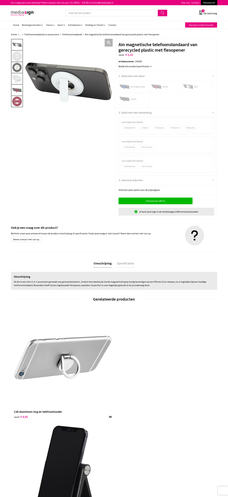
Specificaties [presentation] (125, 264)
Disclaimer (174, 431)
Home (14, 34)
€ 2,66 (72, 365)
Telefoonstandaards (72, 34)
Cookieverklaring (177, 423)
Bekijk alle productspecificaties (135, 66)
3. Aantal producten (131, 180)
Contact (195, 2)
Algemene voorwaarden (180, 418)
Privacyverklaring (177, 427)
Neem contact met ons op (26, 239)
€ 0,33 (124, 365)
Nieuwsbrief (209, 2)
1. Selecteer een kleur (132, 76)
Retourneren (124, 427)
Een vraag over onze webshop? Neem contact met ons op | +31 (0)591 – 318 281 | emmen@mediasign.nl (62, 2)
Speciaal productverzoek (201, 25)
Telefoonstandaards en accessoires (41, 34)
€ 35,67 (176, 373)
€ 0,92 (21, 369)
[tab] (103, 263)
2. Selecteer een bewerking (135, 112)
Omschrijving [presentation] (103, 264)
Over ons (185, 2)
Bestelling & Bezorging (129, 423)
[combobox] (111, 13)
